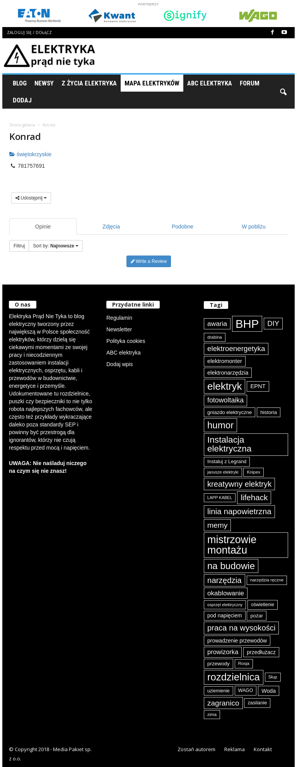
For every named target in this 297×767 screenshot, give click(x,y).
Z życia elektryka (89, 83)
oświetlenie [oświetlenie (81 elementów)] (262, 604)
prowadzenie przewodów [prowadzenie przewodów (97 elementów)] (237, 640)
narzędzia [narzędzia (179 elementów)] (224, 580)
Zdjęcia (111, 226)
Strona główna (22, 125)
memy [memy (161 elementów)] (217, 525)
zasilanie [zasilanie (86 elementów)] (257, 703)
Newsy (44, 83)
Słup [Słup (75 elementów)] (272, 677)
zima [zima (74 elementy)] (212, 714)
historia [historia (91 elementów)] (268, 412)
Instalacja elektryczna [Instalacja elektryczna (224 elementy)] (229, 444)
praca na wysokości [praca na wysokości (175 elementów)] (241, 628)
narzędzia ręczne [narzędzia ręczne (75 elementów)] (267, 580)
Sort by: (56, 246)
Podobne (182, 226)
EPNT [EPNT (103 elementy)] (257, 386)
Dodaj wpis (119, 364)
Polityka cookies (125, 341)
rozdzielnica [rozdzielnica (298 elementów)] (233, 677)
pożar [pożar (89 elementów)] (256, 616)
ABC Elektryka (209, 83)
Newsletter (119, 329)
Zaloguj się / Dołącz (29, 32)
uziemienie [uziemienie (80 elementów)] (218, 691)
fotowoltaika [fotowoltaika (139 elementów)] (225, 400)
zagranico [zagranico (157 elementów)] (223, 703)
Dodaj (22, 100)
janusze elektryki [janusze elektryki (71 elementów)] (223, 472)
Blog (20, 83)
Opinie (43, 226)
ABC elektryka (123, 352)
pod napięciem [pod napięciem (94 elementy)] (224, 616)
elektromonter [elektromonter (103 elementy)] (224, 361)
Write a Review (149, 261)
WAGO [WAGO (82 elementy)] (245, 690)
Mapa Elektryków (152, 83)
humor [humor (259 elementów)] (220, 425)
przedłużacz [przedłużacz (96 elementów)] (261, 652)
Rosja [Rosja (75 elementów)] (243, 663)
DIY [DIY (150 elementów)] (273, 323)
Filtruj (19, 246)
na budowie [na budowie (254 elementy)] (231, 566)
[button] (283, 91)
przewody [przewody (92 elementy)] (218, 663)
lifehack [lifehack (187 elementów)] (254, 497)
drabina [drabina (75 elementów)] (214, 337)
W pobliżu (253, 226)
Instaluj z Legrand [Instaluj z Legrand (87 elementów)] (226, 461)
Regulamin (119, 318)
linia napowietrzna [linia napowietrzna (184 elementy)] (239, 511)
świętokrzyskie (30, 154)
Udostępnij (31, 198)
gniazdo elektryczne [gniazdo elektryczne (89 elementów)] (229, 412)
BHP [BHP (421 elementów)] (247, 323)
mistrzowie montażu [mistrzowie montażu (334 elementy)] (231, 545)
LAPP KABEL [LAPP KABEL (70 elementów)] (219, 497)
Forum (249, 83)
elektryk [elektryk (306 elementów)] (224, 386)
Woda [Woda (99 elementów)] (268, 691)
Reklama (234, 749)
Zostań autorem (196, 749)
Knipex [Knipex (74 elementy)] (253, 472)
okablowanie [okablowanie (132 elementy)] (225, 593)
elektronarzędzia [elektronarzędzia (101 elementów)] (227, 373)
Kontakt (263, 749)
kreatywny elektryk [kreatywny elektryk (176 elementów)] (239, 484)
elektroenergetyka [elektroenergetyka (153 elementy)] (236, 348)
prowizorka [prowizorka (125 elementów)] (222, 652)
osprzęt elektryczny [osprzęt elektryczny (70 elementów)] (224, 604)
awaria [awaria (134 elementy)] (217, 323)
